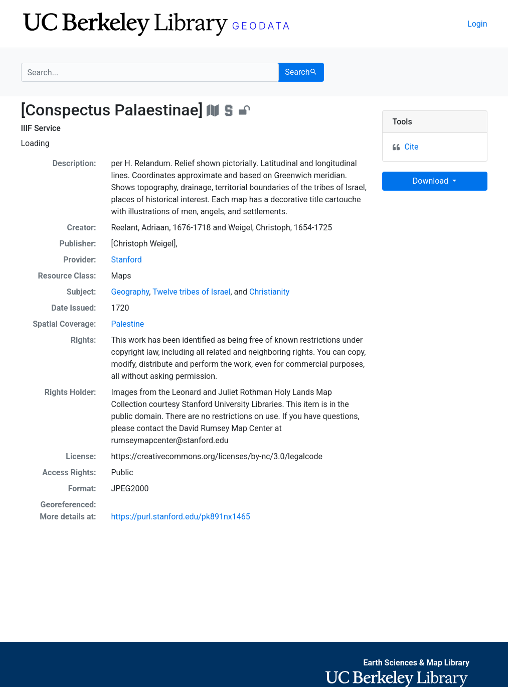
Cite (412, 147)
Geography (130, 292)
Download (431, 181)
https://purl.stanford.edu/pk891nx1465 (180, 516)
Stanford (126, 259)
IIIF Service (41, 128)
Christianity (269, 292)
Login (477, 24)
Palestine (127, 324)
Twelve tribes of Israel (191, 292)
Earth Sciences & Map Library (416, 662)
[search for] (150, 72)
